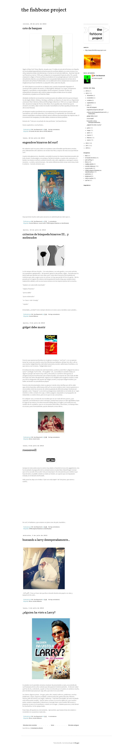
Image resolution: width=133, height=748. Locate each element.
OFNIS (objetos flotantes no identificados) (57, 223)
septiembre (90, 103)
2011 (87, 145)
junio (88, 128)
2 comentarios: (52, 221)
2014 (87, 91)
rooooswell (29, 450)
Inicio (52, 725)
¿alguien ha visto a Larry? (39, 612)
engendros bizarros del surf (40, 142)
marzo (89, 135)
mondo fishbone (47, 131)
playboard (88, 176)
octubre (89, 100)
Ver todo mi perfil (97, 78)
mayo (89, 130)
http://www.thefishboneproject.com (95, 50)
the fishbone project (43, 10)
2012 (87, 143)
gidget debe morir (34, 327)
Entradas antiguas (73, 725)
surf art (87, 180)
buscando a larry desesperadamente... (46, 539)
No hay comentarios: (54, 129)
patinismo (88, 174)
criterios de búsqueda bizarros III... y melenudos (97, 113)
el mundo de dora (34, 131)
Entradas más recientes (30, 725)
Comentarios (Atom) (37, 728)
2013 (87, 93)
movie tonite (42, 223)
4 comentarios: (52, 716)
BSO (86, 156)
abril (88, 133)
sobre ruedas (89, 178)
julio (88, 105)
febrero (89, 138)
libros (41, 131)
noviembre (90, 98)
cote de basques (32, 28)
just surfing (88, 160)
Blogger (77, 743)
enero (89, 140)
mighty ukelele (89, 164)
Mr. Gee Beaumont (99, 76)
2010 (87, 148)
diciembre (90, 95)
